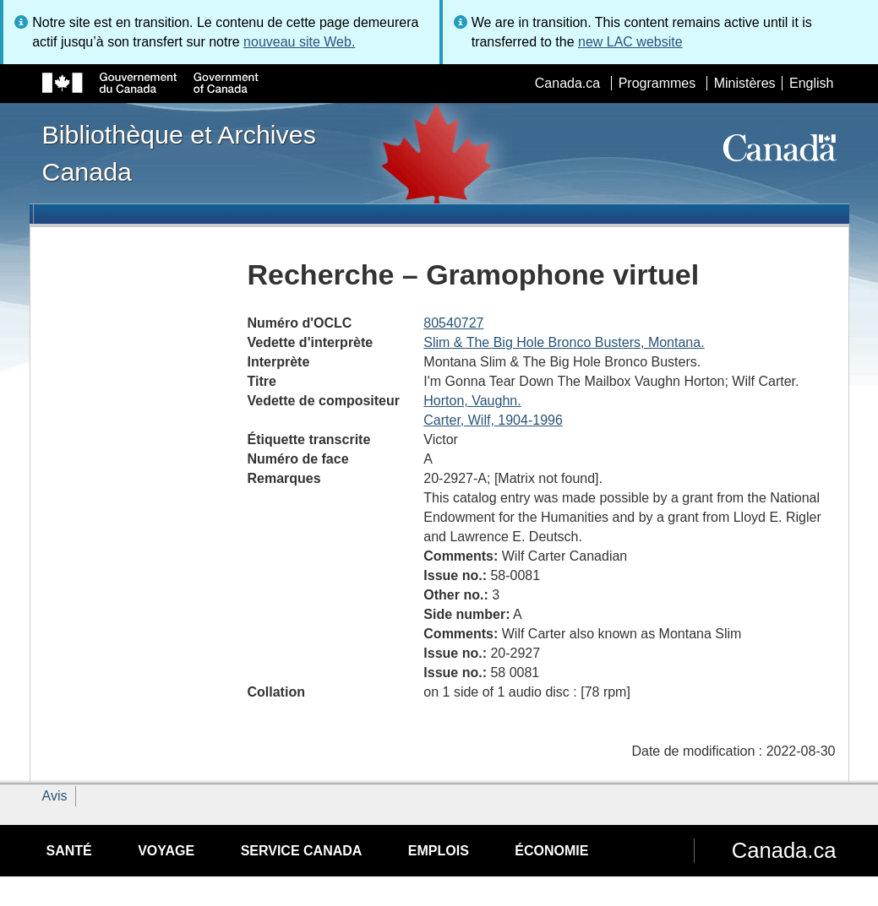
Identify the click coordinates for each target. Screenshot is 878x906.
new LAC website (630, 42)
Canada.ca (567, 83)
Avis (55, 796)
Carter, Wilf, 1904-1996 (493, 420)
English (811, 83)
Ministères (745, 83)
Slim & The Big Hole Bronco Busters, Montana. (563, 342)
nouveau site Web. (299, 42)
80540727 (453, 323)
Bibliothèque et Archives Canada (179, 153)
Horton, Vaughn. (472, 400)
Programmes (657, 83)
